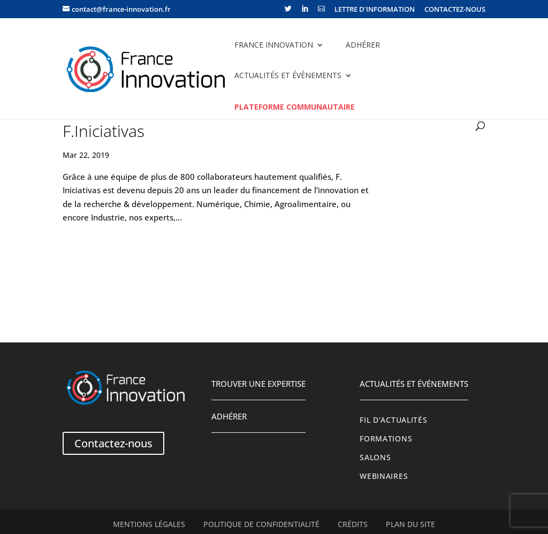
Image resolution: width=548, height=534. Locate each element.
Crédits (353, 524)
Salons (375, 457)
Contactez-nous (113, 443)
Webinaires (384, 476)
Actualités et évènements (287, 75)
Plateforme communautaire (294, 107)
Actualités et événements (414, 383)
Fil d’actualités (393, 420)
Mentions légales (149, 524)
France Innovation (273, 45)
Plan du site (410, 524)
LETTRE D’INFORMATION (374, 10)
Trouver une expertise (258, 383)
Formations (386, 439)
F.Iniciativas (103, 131)
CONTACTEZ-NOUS (454, 10)
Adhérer (363, 45)
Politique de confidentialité (261, 524)
